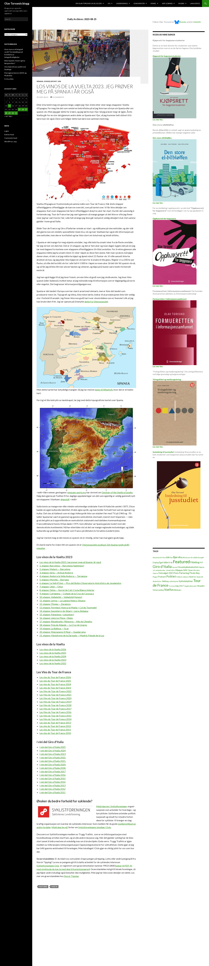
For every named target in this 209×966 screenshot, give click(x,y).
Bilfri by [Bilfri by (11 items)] (169, 557)
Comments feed (10, 138)
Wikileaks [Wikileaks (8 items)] (177, 590)
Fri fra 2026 (8, 79)
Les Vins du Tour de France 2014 (55, 719)
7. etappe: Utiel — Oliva (51, 586)
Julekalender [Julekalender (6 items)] (160, 570)
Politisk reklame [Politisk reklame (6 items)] (182, 577)
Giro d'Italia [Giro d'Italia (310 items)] (162, 566)
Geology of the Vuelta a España (117, 492)
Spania (40, 81)
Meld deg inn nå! (60, 827)
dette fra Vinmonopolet (96, 301)
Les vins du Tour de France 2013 (55, 722)
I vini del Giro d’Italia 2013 (52, 785)
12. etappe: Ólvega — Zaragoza (55, 604)
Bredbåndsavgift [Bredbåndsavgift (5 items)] (197, 557)
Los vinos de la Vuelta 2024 (52, 656)
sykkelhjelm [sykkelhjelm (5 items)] (173, 581)
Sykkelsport (50, 81)
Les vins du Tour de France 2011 (55, 729)
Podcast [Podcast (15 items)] (162, 576)
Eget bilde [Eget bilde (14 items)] (163, 562)
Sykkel (153, 3)
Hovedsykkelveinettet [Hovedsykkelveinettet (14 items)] (188, 567)
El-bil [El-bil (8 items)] (170, 562)
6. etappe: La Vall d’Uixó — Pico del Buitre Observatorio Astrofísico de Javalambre (80, 583)
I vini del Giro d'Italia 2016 (52, 775)
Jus (109, 3)
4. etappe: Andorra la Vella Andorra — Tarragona (63, 576)
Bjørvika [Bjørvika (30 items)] (177, 557)
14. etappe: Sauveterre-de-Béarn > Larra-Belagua (63, 611)
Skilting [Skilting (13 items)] (165, 581)
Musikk (181, 3)
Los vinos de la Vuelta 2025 (52, 652)
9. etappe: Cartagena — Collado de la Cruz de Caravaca (66, 593)
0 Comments (58, 97)
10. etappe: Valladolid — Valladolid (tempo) (60, 597)
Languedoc (195, 3)
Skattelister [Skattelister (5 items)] (157, 581)
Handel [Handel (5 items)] (175, 567)
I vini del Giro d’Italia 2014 (52, 782)
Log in (6, 131)
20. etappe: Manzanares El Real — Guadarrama (62, 632)
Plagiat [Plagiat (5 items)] (155, 577)
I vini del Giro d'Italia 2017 (52, 771)
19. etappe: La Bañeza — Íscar (54, 628)
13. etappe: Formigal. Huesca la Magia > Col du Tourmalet (68, 607)
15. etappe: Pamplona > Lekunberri (56, 614)
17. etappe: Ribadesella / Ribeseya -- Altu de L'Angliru (65, 621)
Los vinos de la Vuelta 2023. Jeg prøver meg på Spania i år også (85, 88)
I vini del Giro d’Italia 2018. (52, 768)
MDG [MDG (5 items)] (173, 570)
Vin (59, 81)
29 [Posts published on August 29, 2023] (9, 113)
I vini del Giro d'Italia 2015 (52, 778)
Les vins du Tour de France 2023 (55, 687)
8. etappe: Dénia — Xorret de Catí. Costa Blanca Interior (66, 590)
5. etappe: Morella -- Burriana (54, 579)
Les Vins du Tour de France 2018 (55, 705)
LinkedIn (197, 22)
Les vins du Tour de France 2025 (55, 680)
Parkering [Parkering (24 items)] (184, 573)
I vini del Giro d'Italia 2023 (52, 754)
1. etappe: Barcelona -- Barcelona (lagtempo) (61, 565)
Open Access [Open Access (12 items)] (194, 570)
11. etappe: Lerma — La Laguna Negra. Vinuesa (62, 600)
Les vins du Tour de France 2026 (55, 677)
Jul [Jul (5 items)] (154, 570)
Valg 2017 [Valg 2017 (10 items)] (179, 586)
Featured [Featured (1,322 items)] (181, 561)
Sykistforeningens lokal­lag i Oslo (94, 827)
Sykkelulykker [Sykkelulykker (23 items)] (186, 581)
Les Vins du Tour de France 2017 (55, 708)
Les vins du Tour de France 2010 (55, 733)
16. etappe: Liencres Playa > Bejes (56, 618)
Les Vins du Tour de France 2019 (55, 701)
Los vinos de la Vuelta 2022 (52, 663)
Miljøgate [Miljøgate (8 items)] (179, 570)
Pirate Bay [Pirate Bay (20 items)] (194, 573)
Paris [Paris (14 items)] (176, 573)
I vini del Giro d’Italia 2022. (52, 757)
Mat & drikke (167, 3)
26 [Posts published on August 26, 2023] (23, 109)
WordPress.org (10, 141)
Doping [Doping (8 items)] (155, 562)
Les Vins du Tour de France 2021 (55, 694)
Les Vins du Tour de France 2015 (55, 715)
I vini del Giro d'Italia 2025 (52, 747)
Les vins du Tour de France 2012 (55, 726)
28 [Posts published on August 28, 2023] (6, 113)
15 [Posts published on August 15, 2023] (9, 106)
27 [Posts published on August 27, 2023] (26, 109)
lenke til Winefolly (104, 389)
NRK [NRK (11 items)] (185, 570)
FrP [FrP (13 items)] (201, 562)
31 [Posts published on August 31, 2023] (16, 113)
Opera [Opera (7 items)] (155, 573)
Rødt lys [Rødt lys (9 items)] (192, 577)
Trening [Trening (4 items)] (172, 586)
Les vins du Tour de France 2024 (55, 684)
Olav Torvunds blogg (16, 3)
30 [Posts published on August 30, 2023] (13, 113)
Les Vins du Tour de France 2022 (55, 691)
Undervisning (122, 3)
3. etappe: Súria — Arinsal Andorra (56, 572)
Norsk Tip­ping (71, 876)
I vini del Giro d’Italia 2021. (52, 761)
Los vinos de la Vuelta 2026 (52, 649)
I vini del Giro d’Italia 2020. (52, 764)
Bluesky (180, 22)
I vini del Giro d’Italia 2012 (52, 789)
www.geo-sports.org (76, 492)
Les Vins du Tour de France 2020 (55, 698)
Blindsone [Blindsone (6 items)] (187, 557)
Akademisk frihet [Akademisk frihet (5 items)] (159, 557)
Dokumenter (139, 3)
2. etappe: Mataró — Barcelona (54, 569)
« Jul (6, 116)
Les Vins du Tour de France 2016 (55, 712)
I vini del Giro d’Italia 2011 (52, 792)
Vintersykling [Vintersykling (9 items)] (158, 590)
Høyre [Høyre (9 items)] (201, 567)
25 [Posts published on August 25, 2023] (19, 109)
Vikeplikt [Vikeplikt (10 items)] (201, 586)
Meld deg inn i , (111, 806)
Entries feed (9, 134)
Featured (43, 887)
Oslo (48, 865)
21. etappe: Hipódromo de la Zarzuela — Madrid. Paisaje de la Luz (71, 635)
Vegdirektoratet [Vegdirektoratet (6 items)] (190, 586)
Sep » (10, 116)
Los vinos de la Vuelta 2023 (52, 659)
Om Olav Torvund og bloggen (88, 3)
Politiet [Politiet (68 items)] (171, 576)
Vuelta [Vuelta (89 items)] (168, 589)
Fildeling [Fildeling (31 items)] (194, 562)
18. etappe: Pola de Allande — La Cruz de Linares (63, 625)
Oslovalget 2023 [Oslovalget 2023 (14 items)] (165, 573)
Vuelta (54, 887)
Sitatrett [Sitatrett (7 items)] (200, 577)
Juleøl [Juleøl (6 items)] (168, 570)
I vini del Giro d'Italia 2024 (52, 750)
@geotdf (65, 499)
